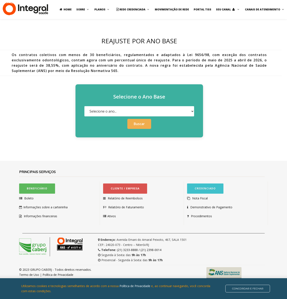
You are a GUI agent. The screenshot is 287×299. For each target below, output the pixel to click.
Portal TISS (202, 9)
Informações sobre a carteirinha (46, 207)
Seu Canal (228, 9)
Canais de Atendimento (265, 9)
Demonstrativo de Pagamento (212, 207)
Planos (102, 9)
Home (65, 9)
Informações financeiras (40, 216)
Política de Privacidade (58, 275)
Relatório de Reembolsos (125, 198)
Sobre (83, 9)
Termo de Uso (29, 275)
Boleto (29, 198)
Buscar (139, 123)
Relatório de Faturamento (126, 207)
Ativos (112, 216)
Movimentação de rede (172, 9)
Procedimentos (202, 216)
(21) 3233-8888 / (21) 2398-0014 (139, 250)
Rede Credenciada (132, 9)
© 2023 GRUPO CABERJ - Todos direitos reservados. (55, 270)
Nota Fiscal (200, 198)
